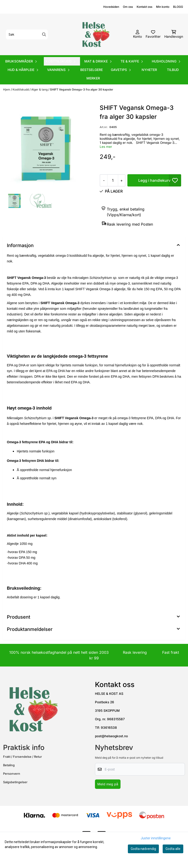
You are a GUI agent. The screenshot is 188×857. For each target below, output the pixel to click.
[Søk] (27, 34)
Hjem (7, 89)
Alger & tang (39, 89)
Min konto (162, 6)
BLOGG (178, 6)
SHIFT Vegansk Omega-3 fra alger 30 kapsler (81, 89)
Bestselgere (91, 70)
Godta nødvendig (143, 849)
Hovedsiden (111, 6)
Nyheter (149, 70)
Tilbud (173, 70)
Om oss (128, 6)
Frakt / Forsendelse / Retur (22, 756)
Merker (93, 78)
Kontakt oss (144, 6)
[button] (175, 180)
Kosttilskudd (21, 89)
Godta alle (173, 849)
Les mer (106, 147)
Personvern (11, 773)
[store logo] (95, 34)
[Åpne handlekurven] (173, 34)
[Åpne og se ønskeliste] (153, 34)
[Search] (44, 34)
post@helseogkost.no (111, 736)
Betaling (9, 765)
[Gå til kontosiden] (137, 34)
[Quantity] (112, 180)
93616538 (109, 727)
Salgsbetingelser (15, 782)
